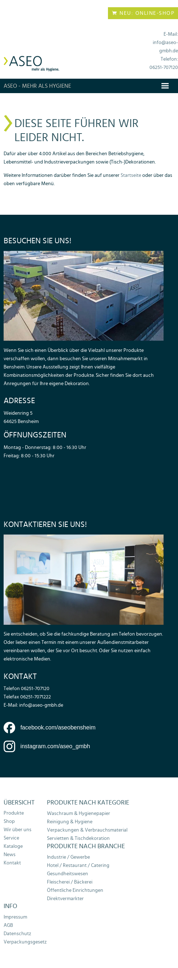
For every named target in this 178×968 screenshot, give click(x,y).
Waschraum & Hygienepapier (78, 813)
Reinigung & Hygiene (69, 821)
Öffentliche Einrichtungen (75, 890)
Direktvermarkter (65, 898)
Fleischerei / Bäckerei (69, 882)
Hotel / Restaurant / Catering (78, 865)
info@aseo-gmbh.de (41, 705)
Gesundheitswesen (67, 873)
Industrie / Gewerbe (68, 857)
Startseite (131, 175)
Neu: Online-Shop (143, 13)
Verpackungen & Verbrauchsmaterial (87, 830)
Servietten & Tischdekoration (78, 838)
